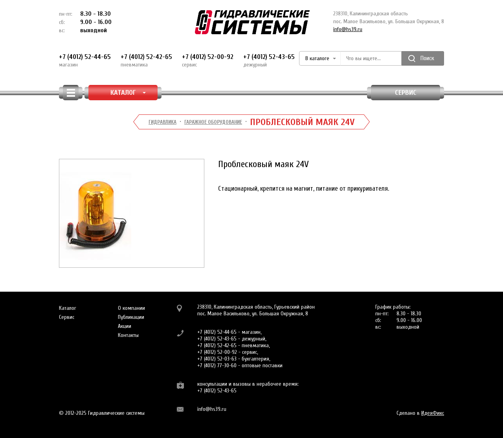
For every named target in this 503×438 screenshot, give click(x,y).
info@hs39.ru (347, 29)
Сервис (406, 92)
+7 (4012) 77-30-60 (217, 365)
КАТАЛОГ (128, 92)
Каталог (67, 308)
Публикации (131, 317)
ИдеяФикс (432, 413)
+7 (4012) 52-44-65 (85, 60)
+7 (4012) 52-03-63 (217, 358)
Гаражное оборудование (213, 122)
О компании (131, 308)
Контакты (128, 335)
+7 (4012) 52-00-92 (207, 60)
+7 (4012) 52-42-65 (146, 60)
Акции (124, 326)
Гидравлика (162, 122)
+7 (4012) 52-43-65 (269, 60)
